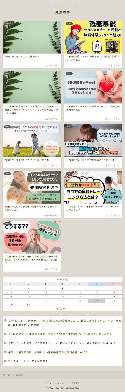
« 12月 (60, 309)
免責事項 (75, 383)
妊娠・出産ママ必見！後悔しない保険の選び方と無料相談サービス (48, 352)
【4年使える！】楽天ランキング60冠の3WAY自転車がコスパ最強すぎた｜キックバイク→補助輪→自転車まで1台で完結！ (64, 323)
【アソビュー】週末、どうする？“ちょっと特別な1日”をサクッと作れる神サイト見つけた (62, 343)
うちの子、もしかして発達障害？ (28, 361)
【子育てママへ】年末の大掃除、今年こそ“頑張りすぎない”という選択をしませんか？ (60, 334)
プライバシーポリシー (55, 383)
